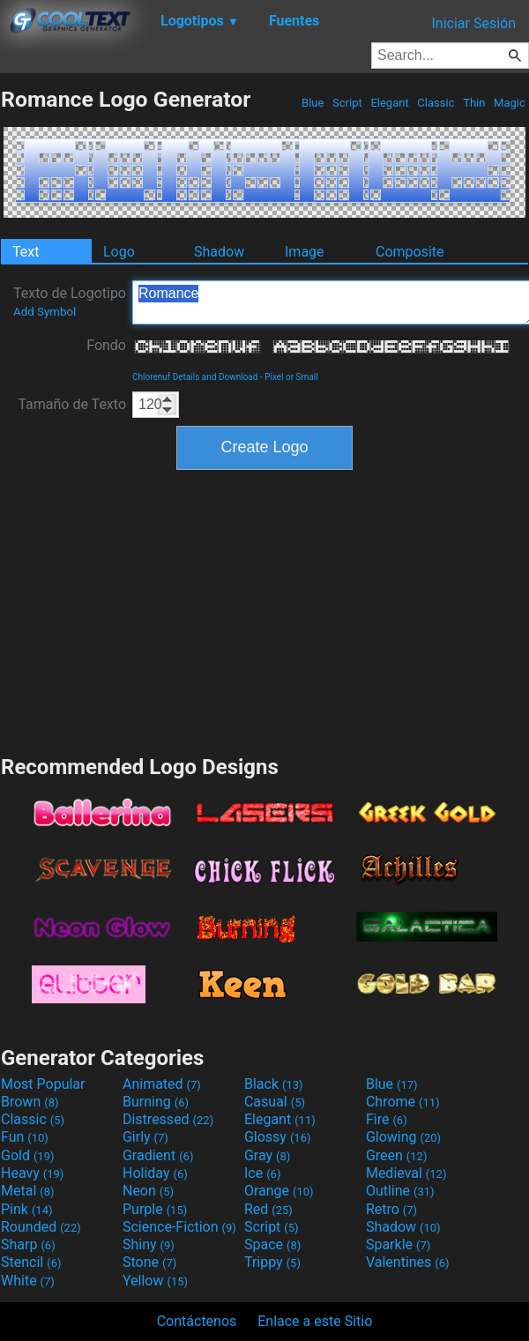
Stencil (31, 1262)
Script (347, 102)
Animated (162, 1084)
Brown (29, 1101)
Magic (509, 102)
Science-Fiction (179, 1226)
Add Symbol (44, 311)
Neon (148, 1190)
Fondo (106, 345)
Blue (313, 102)
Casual (274, 1101)
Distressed (168, 1119)
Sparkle (398, 1244)
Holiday (155, 1173)
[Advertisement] (264, 610)
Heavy (32, 1173)
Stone (149, 1262)
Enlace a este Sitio (314, 1321)
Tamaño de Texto (72, 404)
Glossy (277, 1137)
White (28, 1280)
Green (397, 1155)
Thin (474, 102)
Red (268, 1209)
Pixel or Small (290, 377)
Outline (400, 1190)
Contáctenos (197, 1321)
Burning (156, 1101)
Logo (119, 251)
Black (273, 1084)
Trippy (272, 1262)
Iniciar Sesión (473, 23)
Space (272, 1244)
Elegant (390, 102)
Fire (386, 1119)
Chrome (403, 1101)
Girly (145, 1137)
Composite (410, 251)
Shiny (149, 1244)
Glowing (403, 1137)
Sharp (28, 1244)
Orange (279, 1190)
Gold (28, 1155)
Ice (262, 1173)
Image (304, 251)
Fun (24, 1137)
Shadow (219, 251)
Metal (28, 1190)
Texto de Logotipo (69, 301)
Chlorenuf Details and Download (194, 377)
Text (25, 251)
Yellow (155, 1280)
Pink (27, 1209)
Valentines (408, 1262)
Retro (391, 1209)
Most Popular (43, 1084)
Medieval (406, 1173)
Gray (267, 1155)
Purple (155, 1209)
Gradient (158, 1155)
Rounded (41, 1226)
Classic (436, 102)
